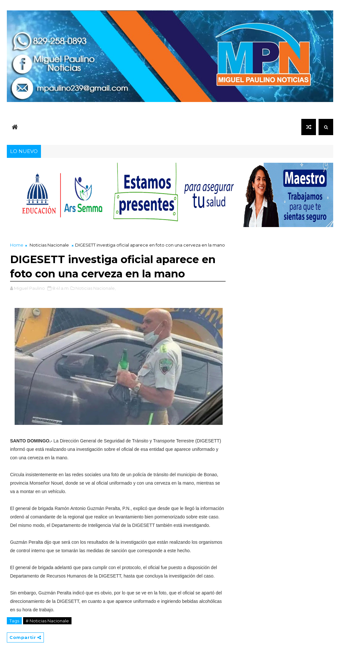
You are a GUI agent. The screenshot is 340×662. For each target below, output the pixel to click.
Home (16, 245)
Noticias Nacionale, (95, 288)
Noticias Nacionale (49, 245)
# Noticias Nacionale (47, 620)
